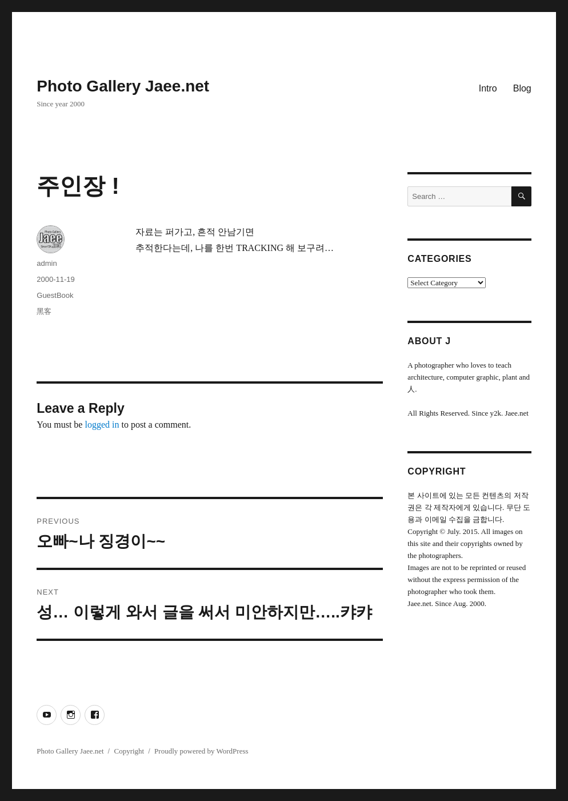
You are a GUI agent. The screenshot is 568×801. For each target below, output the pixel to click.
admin (47, 263)
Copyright (129, 751)
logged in (102, 424)
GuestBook (55, 295)
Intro (488, 88)
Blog (522, 88)
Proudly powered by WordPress (201, 751)
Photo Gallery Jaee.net (123, 86)
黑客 (44, 311)
